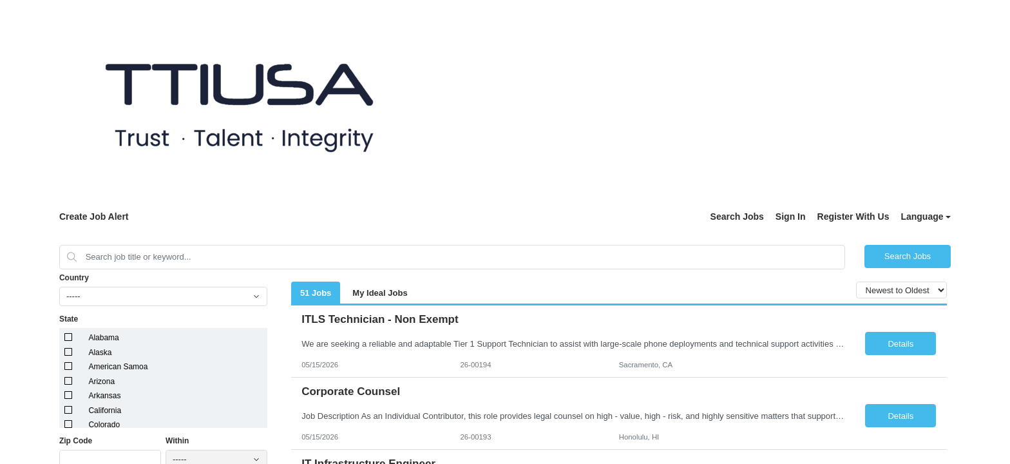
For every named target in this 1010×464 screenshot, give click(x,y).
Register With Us (853, 216)
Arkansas (104, 395)
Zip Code (75, 440)
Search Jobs (737, 216)
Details (900, 344)
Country (74, 277)
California (104, 410)
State (68, 319)
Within (177, 440)
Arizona (101, 381)
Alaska (99, 352)
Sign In (791, 216)
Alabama (103, 337)
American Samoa (118, 366)
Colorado (104, 424)
